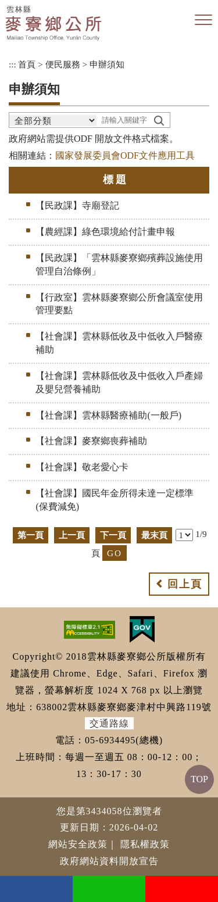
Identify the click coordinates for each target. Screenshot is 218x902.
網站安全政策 (78, 844)
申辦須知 (107, 64)
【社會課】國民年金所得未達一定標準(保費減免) (114, 499)
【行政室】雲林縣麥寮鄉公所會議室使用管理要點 (119, 304)
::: (12, 64)
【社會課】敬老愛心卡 (81, 467)
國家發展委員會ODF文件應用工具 (125, 155)
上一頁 (72, 535)
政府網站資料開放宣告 (109, 861)
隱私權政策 (145, 844)
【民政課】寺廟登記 (77, 205)
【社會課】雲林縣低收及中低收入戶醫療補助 (119, 343)
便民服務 (62, 64)
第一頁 (30, 535)
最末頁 (154, 535)
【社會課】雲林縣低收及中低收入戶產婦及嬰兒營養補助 (119, 382)
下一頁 (113, 535)
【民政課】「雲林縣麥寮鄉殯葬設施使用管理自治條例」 (119, 264)
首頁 (26, 64)
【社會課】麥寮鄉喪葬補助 (91, 441)
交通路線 (109, 723)
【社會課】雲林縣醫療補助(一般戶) (108, 415)
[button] (203, 20)
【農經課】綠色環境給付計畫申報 (105, 232)
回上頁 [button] (184, 584)
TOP (199, 779)
